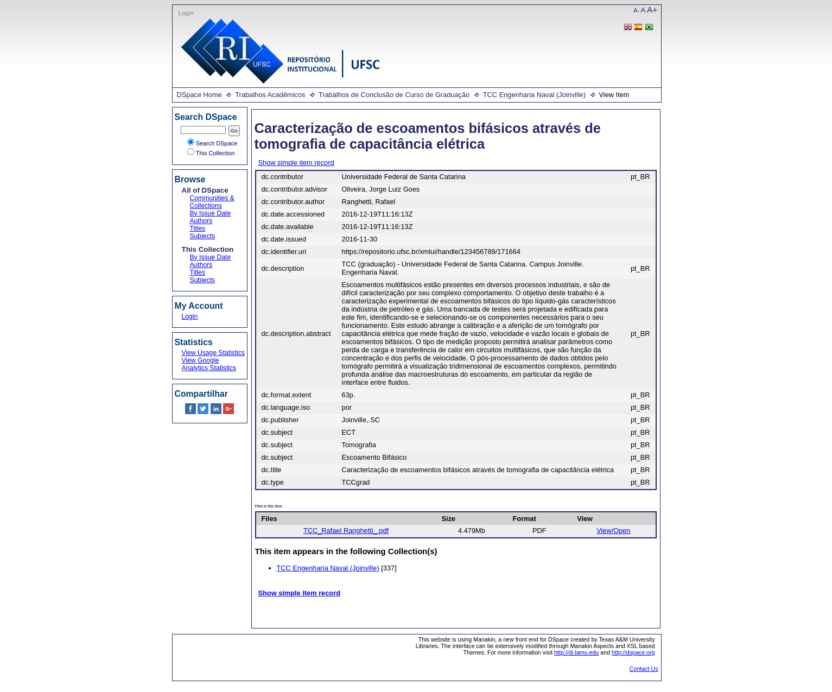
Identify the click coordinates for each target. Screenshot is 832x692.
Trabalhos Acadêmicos (270, 95)
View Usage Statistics (213, 353)
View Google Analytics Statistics (209, 364)
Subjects (202, 236)
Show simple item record (296, 162)
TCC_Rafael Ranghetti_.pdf (346, 530)
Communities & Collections (212, 201)
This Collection (211, 153)
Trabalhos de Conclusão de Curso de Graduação (394, 95)
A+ (652, 9)
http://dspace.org (633, 652)
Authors (201, 221)
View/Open (613, 530)
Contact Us (644, 668)
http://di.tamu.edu (576, 652)
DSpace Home (199, 95)
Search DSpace (212, 143)
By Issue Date (210, 213)
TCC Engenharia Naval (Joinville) (534, 95)
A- (636, 11)
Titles (198, 228)
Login (186, 13)
